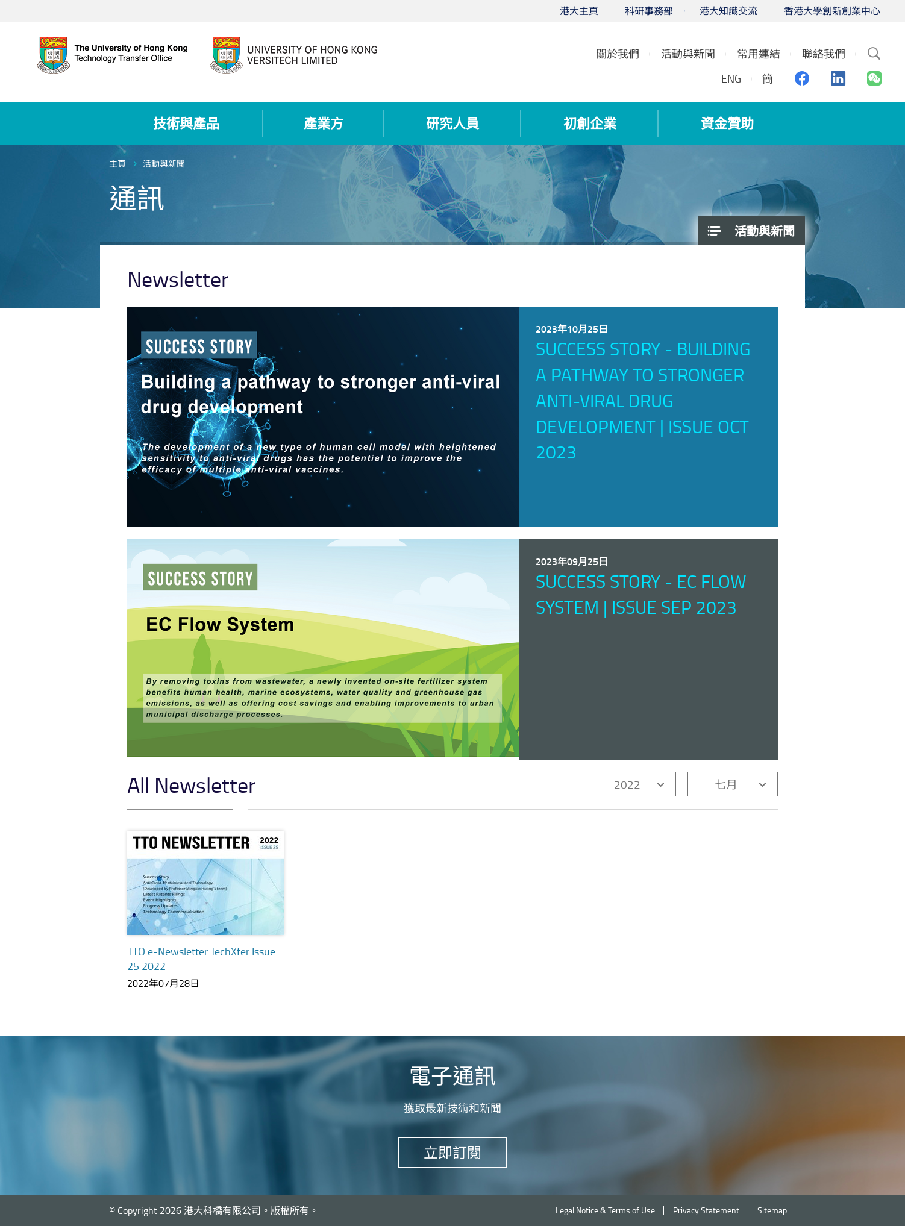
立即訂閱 (452, 1152)
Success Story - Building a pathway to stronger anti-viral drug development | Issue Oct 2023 (643, 400)
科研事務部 (649, 10)
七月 (726, 784)
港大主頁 (579, 10)
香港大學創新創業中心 (832, 10)
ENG (731, 78)
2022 (627, 784)
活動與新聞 (164, 163)
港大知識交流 (728, 10)
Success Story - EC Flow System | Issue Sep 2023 (641, 594)
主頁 (117, 163)
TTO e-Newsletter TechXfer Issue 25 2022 (201, 958)
